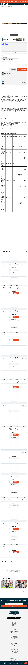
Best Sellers (14, 623)
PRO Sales (14, 625)
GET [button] (26, 663)
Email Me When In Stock (22, 69)
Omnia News (14, 645)
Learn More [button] (24, 82)
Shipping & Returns (14, 653)
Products (2, 6)
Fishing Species (14, 636)
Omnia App (14, 641)
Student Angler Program (14, 649)
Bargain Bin (14, 624)
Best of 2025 (14, 628)
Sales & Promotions (14, 626)
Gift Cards (14, 629)
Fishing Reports (14, 632)
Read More (14, 52)
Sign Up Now (14, 606)
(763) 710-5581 (14, 659)
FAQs (14, 654)
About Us (14, 644)
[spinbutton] (10, 270)
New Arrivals (14, 622)
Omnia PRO (14, 639)
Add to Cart (16, 293)
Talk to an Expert (14, 652)
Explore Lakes (14, 638)
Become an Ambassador (14, 648)
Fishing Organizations (14, 637)
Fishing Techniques (14, 635)
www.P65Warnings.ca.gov (5, 129)
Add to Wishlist (13, 69)
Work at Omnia (14, 646)
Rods (6, 6)
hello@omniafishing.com (14, 660)
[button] (14, 92)
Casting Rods (10, 6)
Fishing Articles (14, 633)
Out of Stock (15, 269)
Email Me (24, 264)
